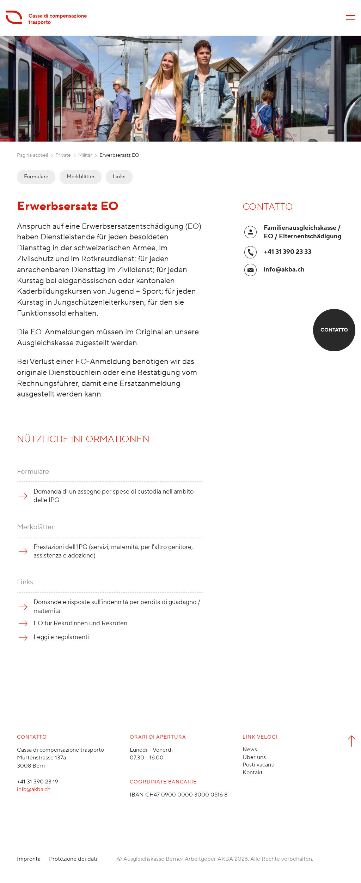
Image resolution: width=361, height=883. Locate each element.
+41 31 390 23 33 (287, 252)
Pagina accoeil (32, 155)
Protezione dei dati (73, 859)
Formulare (36, 176)
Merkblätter (80, 176)
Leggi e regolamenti (61, 637)
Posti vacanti (259, 764)
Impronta (29, 859)
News (250, 749)
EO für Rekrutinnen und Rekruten (80, 623)
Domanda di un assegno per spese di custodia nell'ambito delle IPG (113, 496)
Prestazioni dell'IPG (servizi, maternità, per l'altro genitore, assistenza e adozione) (113, 551)
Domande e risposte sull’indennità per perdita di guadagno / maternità (116, 606)
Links (119, 176)
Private (63, 155)
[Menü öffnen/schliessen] (350, 17)
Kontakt (253, 772)
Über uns (254, 757)
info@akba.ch (284, 270)
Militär (85, 155)
